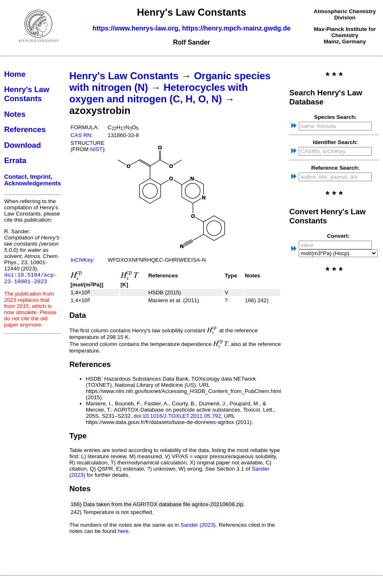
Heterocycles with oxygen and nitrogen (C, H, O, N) (158, 93)
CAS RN (81, 135)
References (25, 129)
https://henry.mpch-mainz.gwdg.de (236, 28)
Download (22, 145)
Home (15, 74)
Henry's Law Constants (26, 94)
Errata (15, 160)
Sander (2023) (198, 525)
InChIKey (82, 260)
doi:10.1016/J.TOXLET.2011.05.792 (177, 416)
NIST (96, 149)
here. (124, 531)
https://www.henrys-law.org (135, 28)
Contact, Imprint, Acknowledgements (32, 180)
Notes (15, 114)
